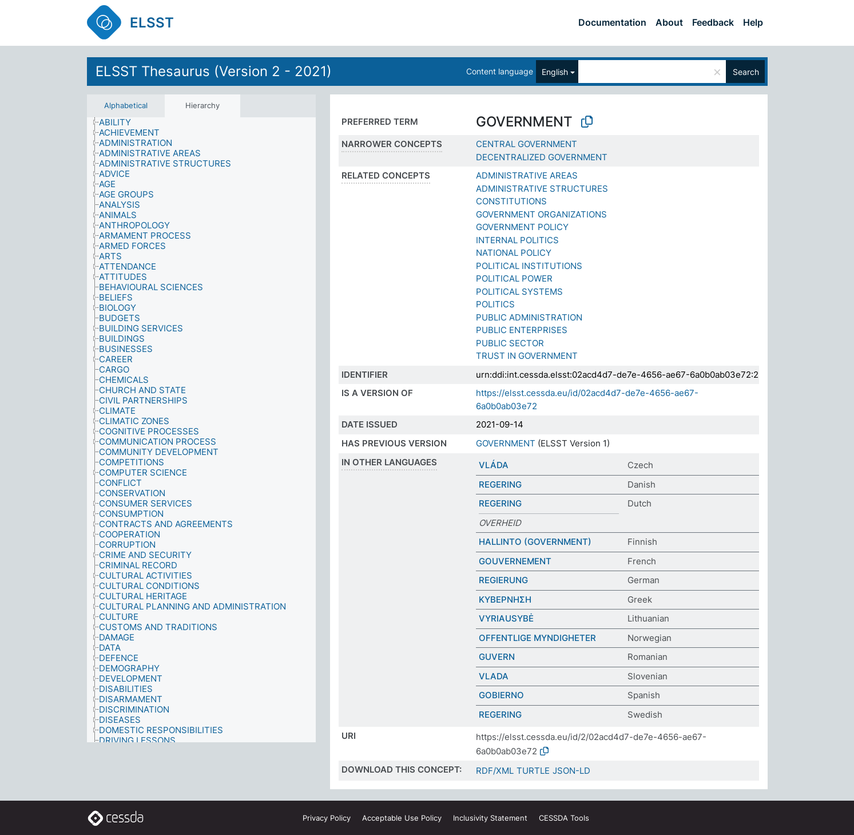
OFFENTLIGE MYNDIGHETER (537, 637)
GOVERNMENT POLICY (522, 226)
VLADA (494, 676)
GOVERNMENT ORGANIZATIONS (541, 214)
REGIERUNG (503, 580)
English (555, 72)
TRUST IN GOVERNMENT (527, 355)
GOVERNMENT (505, 443)
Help (753, 22)
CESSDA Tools (564, 817)
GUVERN (497, 656)
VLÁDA (494, 465)
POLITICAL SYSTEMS (519, 291)
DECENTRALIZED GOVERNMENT (541, 157)
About (669, 22)
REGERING (500, 484)
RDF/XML (495, 770)
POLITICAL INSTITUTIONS (529, 265)
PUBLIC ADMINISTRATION (529, 317)
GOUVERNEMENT (515, 561)
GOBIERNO (501, 695)
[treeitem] (119, 122)
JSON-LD (571, 770)
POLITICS (495, 304)
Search (746, 72)
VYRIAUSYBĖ (506, 618)
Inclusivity (490, 817)
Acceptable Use (402, 817)
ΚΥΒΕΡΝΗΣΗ (505, 599)
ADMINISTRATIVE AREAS (527, 175)
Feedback (713, 22)
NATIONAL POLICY (513, 252)
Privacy (327, 817)
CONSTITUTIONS (511, 201)
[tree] (201, 429)
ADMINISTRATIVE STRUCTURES (542, 188)
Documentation (612, 22)
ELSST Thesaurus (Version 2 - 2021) (214, 71)
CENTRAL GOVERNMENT (526, 143)
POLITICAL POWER (514, 278)
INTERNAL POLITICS (517, 240)
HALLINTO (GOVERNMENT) (535, 541)
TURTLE (533, 770)
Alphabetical (126, 105)
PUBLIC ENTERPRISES (521, 329)
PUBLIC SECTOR (510, 343)
